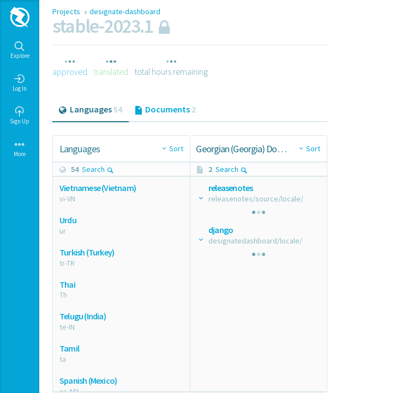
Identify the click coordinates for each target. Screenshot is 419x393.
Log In (20, 83)
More (20, 148)
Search (98, 169)
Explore (19, 50)
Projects (67, 11)
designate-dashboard (124, 11)
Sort (176, 148)
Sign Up (19, 115)
